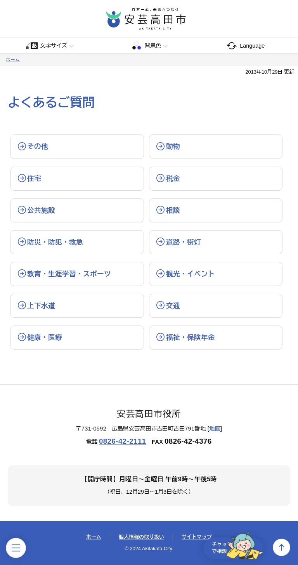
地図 (214, 428)
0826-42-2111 (122, 441)
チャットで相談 (233, 547)
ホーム (13, 59)
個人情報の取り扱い (141, 537)
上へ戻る (281, 547)
